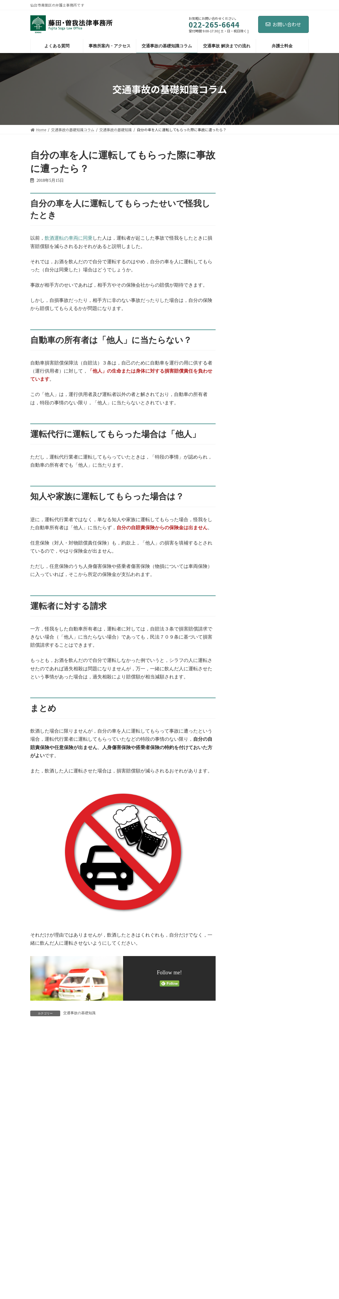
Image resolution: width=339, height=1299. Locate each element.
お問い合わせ (283, 24)
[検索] (295, 154)
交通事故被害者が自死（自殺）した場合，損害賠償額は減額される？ (283, 430)
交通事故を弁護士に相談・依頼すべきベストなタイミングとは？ (283, 396)
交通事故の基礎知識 (79, 1013)
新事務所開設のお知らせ (283, 188)
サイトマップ (94, 1238)
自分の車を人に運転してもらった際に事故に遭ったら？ (283, 261)
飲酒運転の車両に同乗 (69, 238)
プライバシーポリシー (54, 1238)
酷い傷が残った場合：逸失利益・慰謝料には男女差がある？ (283, 227)
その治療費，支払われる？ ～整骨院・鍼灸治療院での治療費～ (284, 295)
